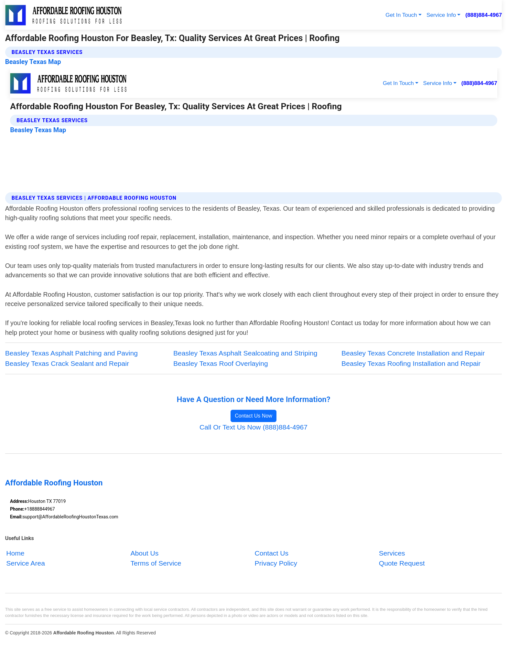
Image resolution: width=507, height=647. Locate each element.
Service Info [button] (441, 15)
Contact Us (271, 553)
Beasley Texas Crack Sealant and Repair (67, 363)
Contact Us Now (253, 416)
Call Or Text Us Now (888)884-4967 (253, 427)
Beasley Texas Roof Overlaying (220, 363)
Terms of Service (155, 563)
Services (392, 553)
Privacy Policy (276, 563)
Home (15, 553)
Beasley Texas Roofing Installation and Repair (410, 363)
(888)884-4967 (483, 15)
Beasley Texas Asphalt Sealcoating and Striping (245, 353)
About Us (144, 553)
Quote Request (402, 563)
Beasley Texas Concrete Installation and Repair (413, 353)
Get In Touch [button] (401, 15)
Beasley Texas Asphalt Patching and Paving (71, 353)
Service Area (25, 563)
